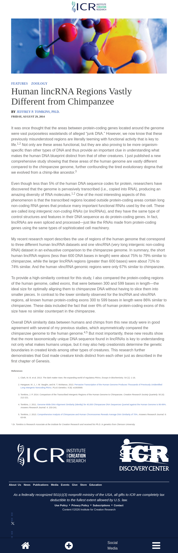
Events (65, 484)
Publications (40, 484)
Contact (119, 505)
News (27, 484)
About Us (15, 484)
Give (75, 484)
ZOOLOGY (39, 83)
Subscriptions (101, 505)
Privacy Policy (80, 505)
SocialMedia (113, 545)
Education (95, 484)
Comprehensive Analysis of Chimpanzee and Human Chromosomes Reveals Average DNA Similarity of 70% (87, 414)
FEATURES (19, 83)
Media (54, 484)
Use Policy (60, 505)
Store (83, 484)
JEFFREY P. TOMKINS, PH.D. (38, 112)
